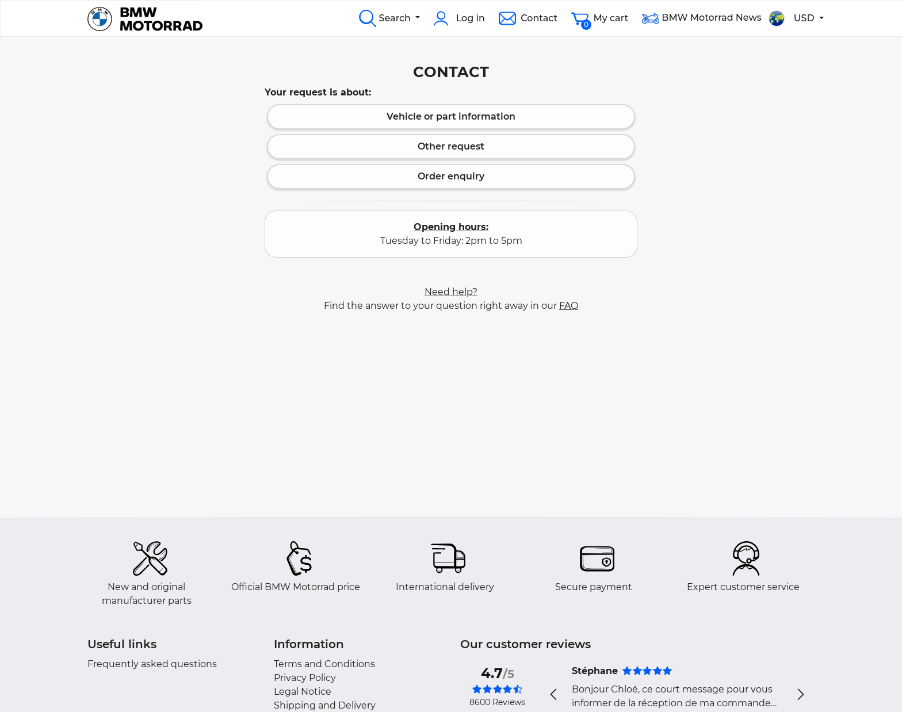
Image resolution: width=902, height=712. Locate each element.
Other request (451, 146)
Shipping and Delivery (325, 705)
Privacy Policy (305, 677)
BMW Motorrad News (702, 18)
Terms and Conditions (324, 664)
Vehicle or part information (451, 116)
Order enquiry (451, 176)
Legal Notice (302, 691)
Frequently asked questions (152, 664)
